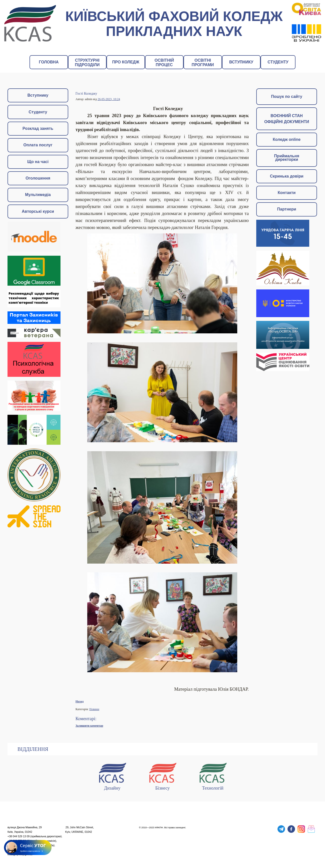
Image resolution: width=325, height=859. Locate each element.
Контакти (287, 193)
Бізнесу (162, 775)
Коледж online (286, 139)
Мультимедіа (38, 195)
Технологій (213, 775)
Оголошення (38, 178)
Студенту (38, 112)
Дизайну (112, 775)
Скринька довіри (287, 176)
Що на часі (37, 162)
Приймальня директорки (286, 158)
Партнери (286, 209)
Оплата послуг (38, 145)
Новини (94, 709)
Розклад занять (37, 128)
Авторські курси (38, 211)
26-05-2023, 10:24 (109, 99)
